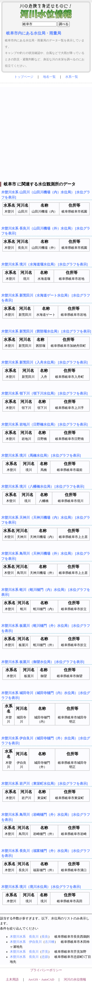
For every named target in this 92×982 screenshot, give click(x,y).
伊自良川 (35, 942)
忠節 (45, 957)
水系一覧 (71, 77)
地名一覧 (49, 77)
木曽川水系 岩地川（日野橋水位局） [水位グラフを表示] (44, 424)
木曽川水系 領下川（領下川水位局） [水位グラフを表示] (44, 393)
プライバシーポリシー (46, 970)
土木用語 (12, 979)
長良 (45, 936)
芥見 (45, 951)
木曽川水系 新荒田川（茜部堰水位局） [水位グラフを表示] (46, 331)
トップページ (23, 77)
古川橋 (49, 942)
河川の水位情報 (75, 979)
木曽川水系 (18, 936)
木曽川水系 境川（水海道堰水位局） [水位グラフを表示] (44, 264)
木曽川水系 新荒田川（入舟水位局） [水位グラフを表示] (44, 362)
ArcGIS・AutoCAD (41, 979)
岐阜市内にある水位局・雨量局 (33, 33)
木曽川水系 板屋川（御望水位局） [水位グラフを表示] (42, 662)
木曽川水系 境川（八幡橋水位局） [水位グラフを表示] (42, 486)
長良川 (34, 936)
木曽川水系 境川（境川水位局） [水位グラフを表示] (41, 887)
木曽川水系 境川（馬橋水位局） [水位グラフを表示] (41, 455)
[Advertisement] (46, 133)
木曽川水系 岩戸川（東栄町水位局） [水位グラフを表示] (44, 783)
